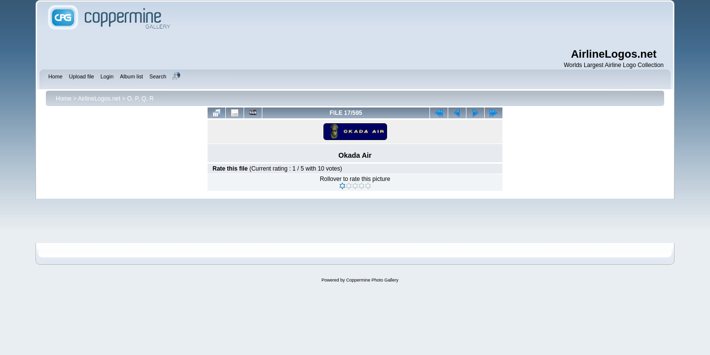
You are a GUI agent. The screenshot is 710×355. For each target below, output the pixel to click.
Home (63, 98)
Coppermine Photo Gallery (372, 280)
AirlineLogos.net (99, 98)
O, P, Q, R (140, 98)
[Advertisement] (419, 24)
